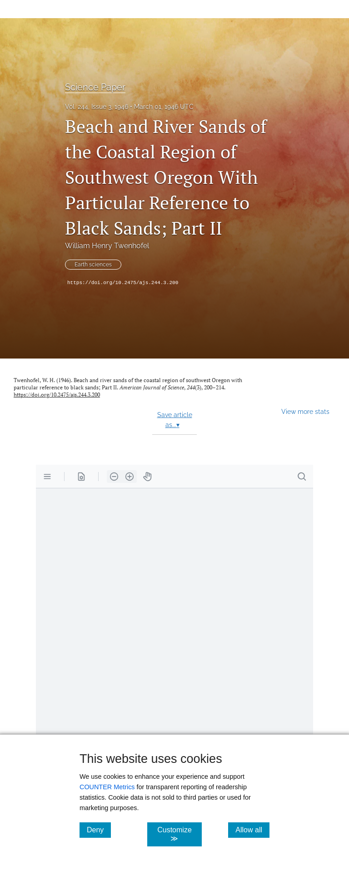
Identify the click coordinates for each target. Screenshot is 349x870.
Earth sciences (93, 264)
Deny (99, 830)
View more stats (305, 411)
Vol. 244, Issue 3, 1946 (96, 106)
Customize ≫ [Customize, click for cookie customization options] (179, 834)
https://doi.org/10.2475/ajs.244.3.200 (122, 282)
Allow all (252, 830)
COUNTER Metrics (107, 787)
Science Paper (95, 87)
